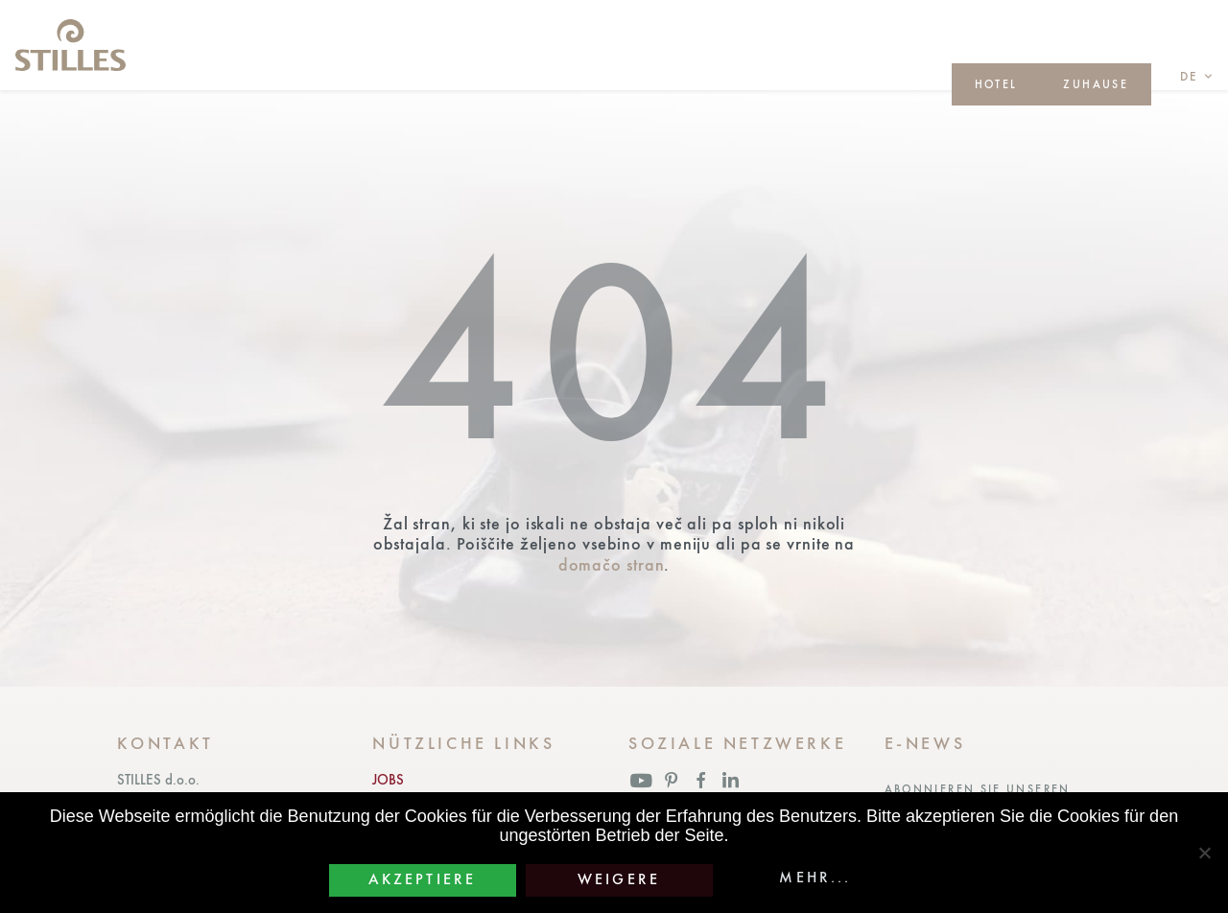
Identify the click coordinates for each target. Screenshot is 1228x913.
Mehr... (815, 877)
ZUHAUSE (1095, 84)
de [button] (1189, 76)
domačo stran (611, 564)
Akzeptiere (422, 879)
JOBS (388, 779)
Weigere (619, 879)
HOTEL (996, 84)
